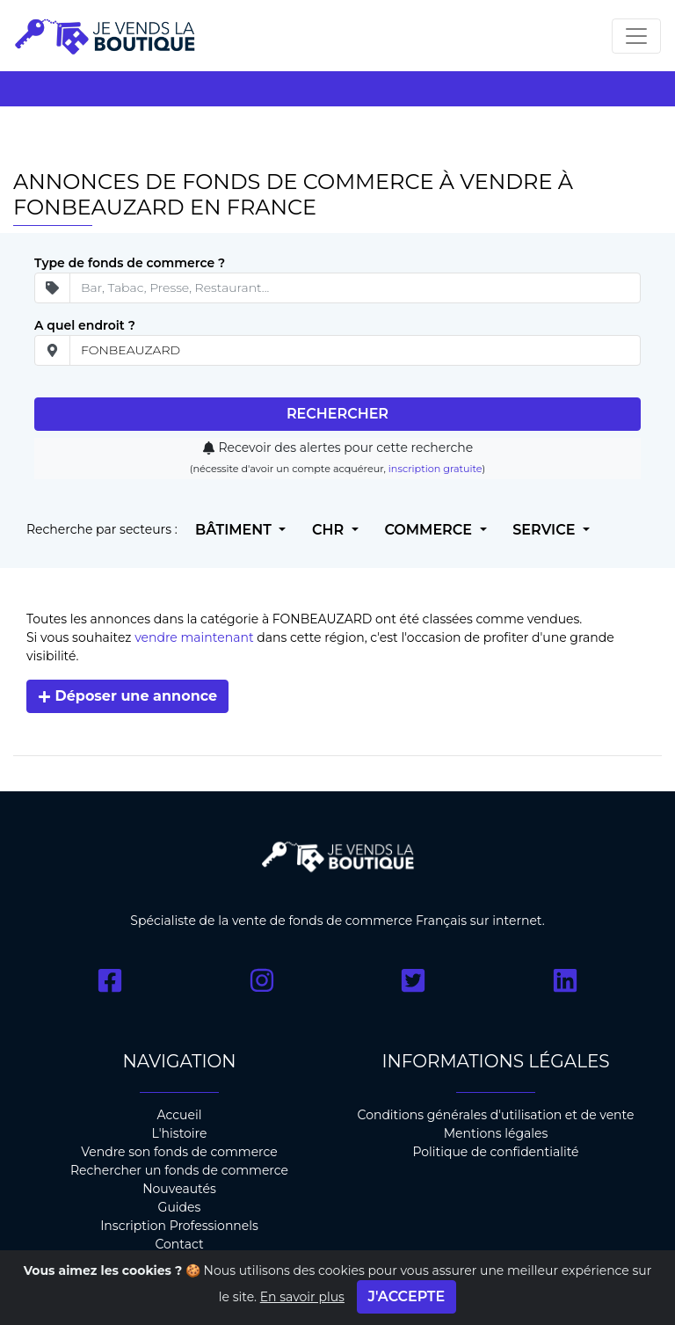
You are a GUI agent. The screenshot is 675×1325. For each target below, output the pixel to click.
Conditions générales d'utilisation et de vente (496, 1115)
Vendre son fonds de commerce (179, 1152)
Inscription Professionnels (179, 1226)
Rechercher (337, 413)
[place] (355, 350)
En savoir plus (302, 1306)
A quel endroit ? (84, 325)
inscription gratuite (435, 468)
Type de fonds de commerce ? (129, 263)
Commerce (429, 529)
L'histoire (179, 1133)
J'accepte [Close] (407, 1306)
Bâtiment (235, 529)
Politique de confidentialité (495, 1152)
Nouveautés (179, 1189)
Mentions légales (496, 1133)
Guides (179, 1207)
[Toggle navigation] (636, 36)
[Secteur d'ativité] (355, 288)
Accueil (178, 1115)
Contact (179, 1244)
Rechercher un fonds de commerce (179, 1170)
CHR (330, 529)
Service (545, 529)
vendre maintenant (193, 637)
